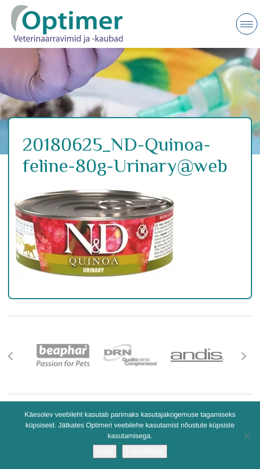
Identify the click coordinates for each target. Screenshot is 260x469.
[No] (246, 435)
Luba (104, 451)
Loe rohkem (144, 451)
